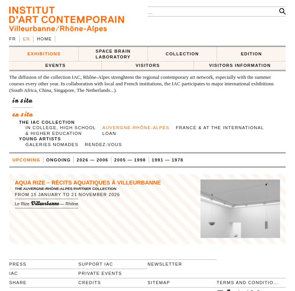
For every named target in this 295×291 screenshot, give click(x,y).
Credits (89, 282)
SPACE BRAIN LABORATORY (113, 54)
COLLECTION (182, 54)
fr (12, 39)
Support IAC (95, 264)
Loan (109, 133)
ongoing (58, 160)
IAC (13, 273)
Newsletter (165, 264)
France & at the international (220, 127)
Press (18, 264)
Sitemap (159, 282)
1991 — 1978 (167, 160)
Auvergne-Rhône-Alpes (136, 127)
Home (44, 39)
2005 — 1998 (130, 160)
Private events (100, 273)
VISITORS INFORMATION (240, 65)
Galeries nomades (51, 144)
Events (55, 65)
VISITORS (148, 65)
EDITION (251, 54)
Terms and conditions (248, 282)
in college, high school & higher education (60, 130)
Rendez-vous (103, 144)
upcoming (26, 160)
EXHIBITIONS (44, 54)
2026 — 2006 (92, 160)
